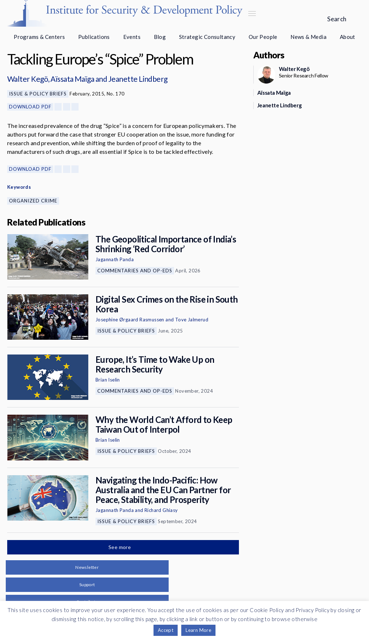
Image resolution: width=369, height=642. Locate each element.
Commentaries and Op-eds (134, 270)
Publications (94, 37)
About (347, 37)
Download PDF (30, 107)
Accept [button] (165, 630)
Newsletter (87, 567)
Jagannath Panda (114, 259)
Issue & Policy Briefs (38, 94)
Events (132, 37)
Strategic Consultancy (207, 37)
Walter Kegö (27, 78)
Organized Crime (33, 201)
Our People (263, 37)
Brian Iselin (107, 380)
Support (87, 584)
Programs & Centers (39, 37)
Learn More (198, 630)
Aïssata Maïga (72, 78)
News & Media (308, 37)
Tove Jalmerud (191, 319)
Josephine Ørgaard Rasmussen (129, 319)
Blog (160, 37)
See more (120, 547)
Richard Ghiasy (161, 510)
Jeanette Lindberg (138, 78)
